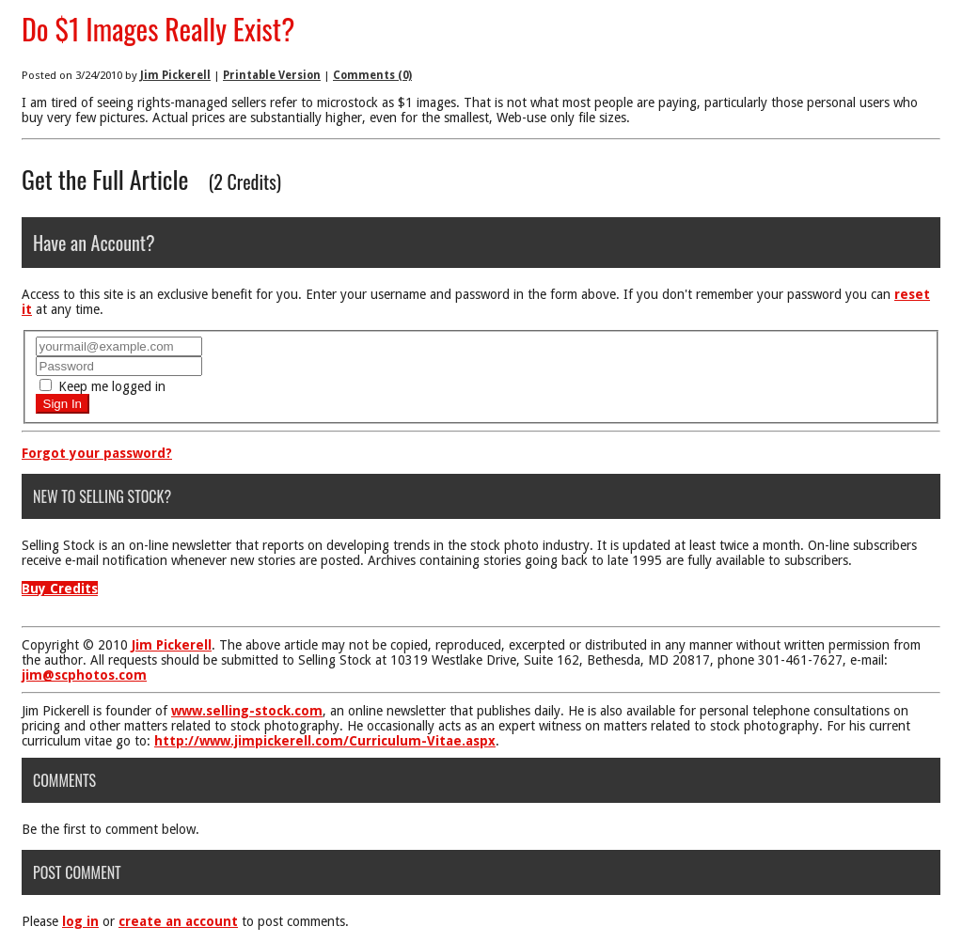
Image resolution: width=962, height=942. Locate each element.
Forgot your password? (97, 453)
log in (80, 921)
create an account (178, 921)
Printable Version (272, 75)
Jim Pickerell (175, 75)
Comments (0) (372, 75)
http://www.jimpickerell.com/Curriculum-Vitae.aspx (325, 740)
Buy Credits (60, 588)
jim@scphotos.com (84, 675)
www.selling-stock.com (247, 710)
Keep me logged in (102, 386)
